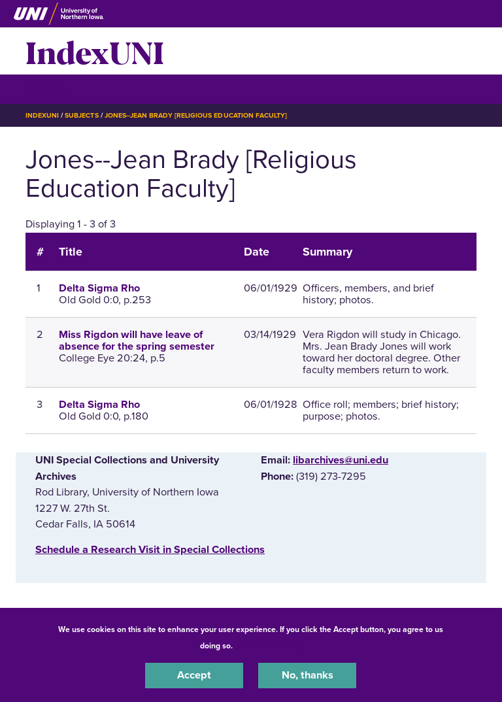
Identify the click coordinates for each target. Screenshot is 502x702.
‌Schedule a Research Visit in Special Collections (150, 549)
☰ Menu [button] (48, 88)
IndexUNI (94, 51)
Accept (194, 675)
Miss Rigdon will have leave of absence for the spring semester (136, 340)
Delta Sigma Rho (99, 288)
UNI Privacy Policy (269, 645)
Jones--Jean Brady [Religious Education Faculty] (196, 115)
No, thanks (307, 675)
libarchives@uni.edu (340, 460)
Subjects (81, 115)
